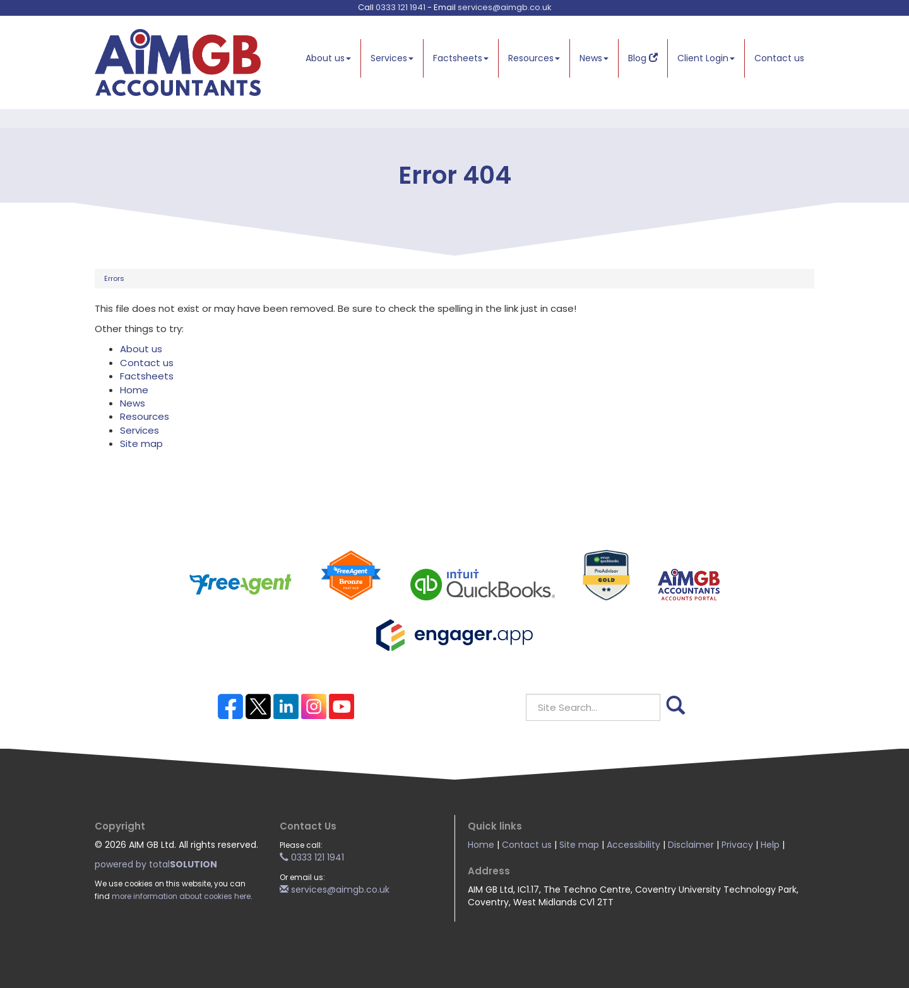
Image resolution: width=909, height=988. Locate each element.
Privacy (737, 844)
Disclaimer (691, 844)
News (594, 58)
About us (328, 58)
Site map (141, 443)
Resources (534, 58)
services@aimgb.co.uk (505, 7)
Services (392, 58)
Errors (114, 278)
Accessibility (633, 844)
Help (770, 844)
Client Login (706, 58)
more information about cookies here (181, 896)
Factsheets (461, 58)
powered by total (156, 864)
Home (134, 389)
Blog (643, 58)
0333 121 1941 (400, 7)
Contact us (779, 58)
